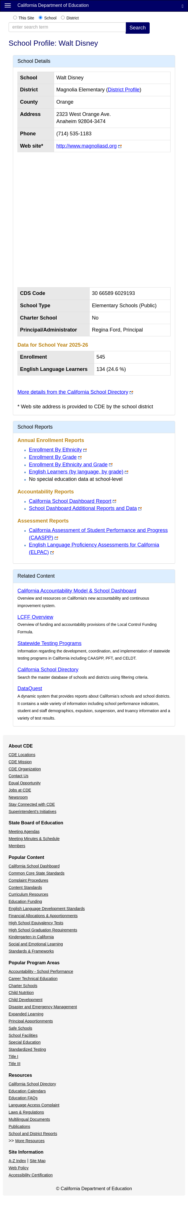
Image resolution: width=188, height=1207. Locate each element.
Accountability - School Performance (41, 971)
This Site (26, 18)
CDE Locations (22, 754)
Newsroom (18, 797)
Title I (13, 1056)
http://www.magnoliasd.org (86, 146)
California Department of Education (53, 5)
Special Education (25, 1042)
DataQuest (29, 688)
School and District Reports (33, 1133)
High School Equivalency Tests (36, 923)
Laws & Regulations (26, 1112)
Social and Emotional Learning (36, 944)
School (50, 18)
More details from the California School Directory (72, 392)
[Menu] (7, 5)
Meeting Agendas (24, 831)
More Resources (30, 1140)
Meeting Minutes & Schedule (34, 838)
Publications (19, 1126)
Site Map (37, 1160)
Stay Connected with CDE (32, 804)
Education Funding (25, 901)
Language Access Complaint (34, 1105)
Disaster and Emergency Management (43, 1007)
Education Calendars (27, 1091)
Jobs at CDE (20, 790)
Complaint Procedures (28, 880)
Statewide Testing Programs (49, 643)
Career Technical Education (33, 978)
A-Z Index (17, 1160)
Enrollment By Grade (53, 457)
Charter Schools (23, 985)
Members (17, 846)
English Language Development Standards (47, 908)
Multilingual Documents (29, 1119)
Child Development (25, 999)
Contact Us (18, 776)
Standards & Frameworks (31, 951)
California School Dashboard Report (70, 501)
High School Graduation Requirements (43, 930)
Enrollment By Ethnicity (55, 450)
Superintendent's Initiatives (32, 811)
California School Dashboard (34, 866)
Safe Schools (20, 1028)
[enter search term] (67, 27)
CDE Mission (20, 762)
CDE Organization (25, 769)
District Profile (124, 90)
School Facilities (23, 1035)
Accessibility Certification (31, 1175)
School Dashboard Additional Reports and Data (83, 508)
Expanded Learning (26, 1014)
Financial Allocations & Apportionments (43, 915)
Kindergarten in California (31, 937)
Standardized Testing (27, 1049)
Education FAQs (23, 1098)
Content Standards (25, 887)
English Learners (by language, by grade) (76, 472)
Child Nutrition (21, 992)
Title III (15, 1063)
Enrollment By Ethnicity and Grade (68, 464)
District (72, 18)
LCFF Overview (35, 617)
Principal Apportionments (31, 1021)
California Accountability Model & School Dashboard (76, 591)
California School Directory (47, 669)
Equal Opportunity (25, 783)
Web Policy (19, 1168)
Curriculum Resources (28, 894)
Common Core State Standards (36, 873)
